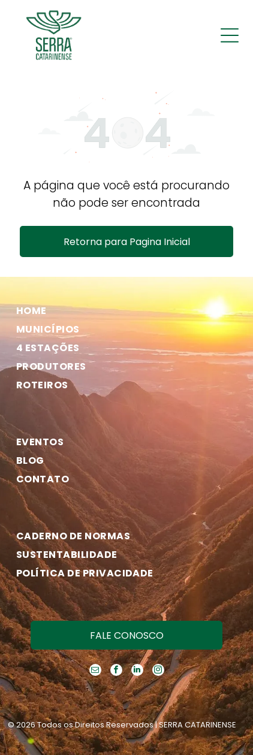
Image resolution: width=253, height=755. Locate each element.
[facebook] (116, 671)
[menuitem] (121, 310)
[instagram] (158, 671)
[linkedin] (137, 671)
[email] (95, 671)
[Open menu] (230, 35)
